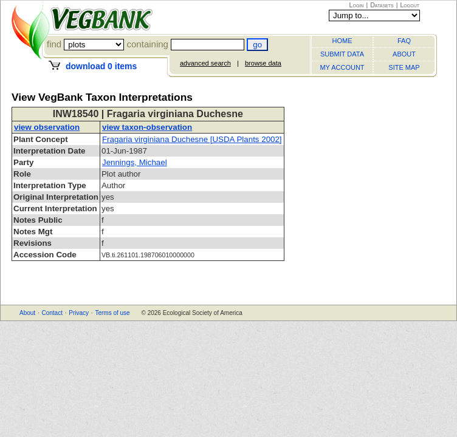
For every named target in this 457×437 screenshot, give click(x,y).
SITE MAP (403, 67)
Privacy (79, 313)
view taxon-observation (147, 127)
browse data (263, 63)
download (101, 66)
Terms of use (112, 313)
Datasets (382, 4)
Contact (51, 313)
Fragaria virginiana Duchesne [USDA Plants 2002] (192, 139)
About (27, 313)
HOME (342, 40)
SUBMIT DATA (342, 54)
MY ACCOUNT (342, 67)
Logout (409, 4)
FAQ (404, 40)
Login (356, 4)
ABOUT (404, 54)
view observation (47, 127)
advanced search (205, 63)
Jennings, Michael (134, 162)
